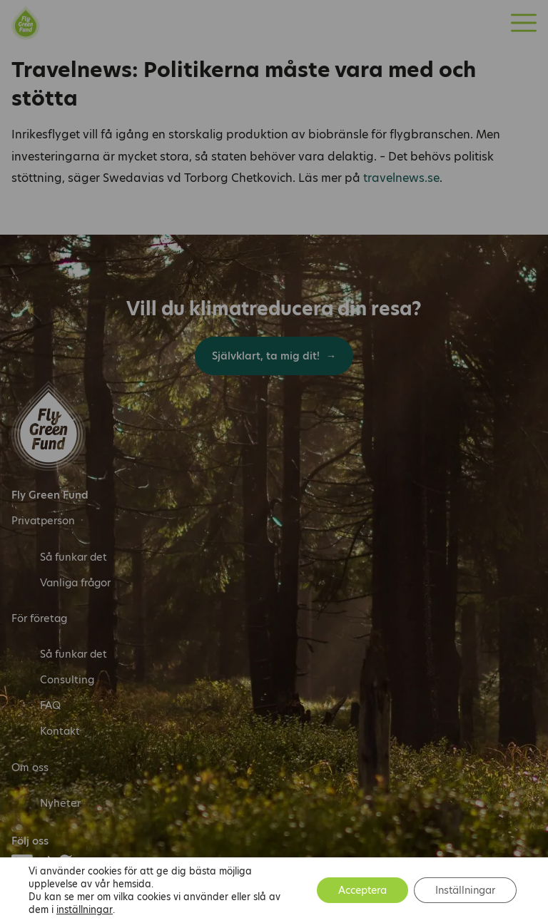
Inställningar (465, 890)
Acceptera (362, 890)
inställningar (84, 909)
